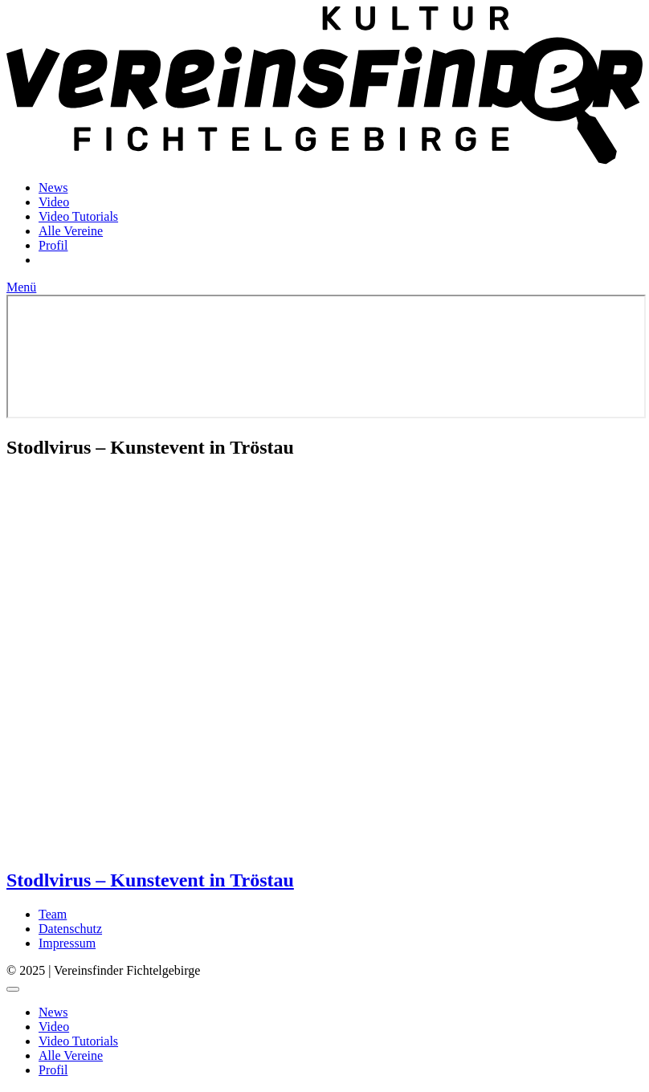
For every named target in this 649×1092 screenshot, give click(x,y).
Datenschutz (70, 928)
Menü (21, 287)
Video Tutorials (78, 216)
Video (54, 202)
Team (53, 914)
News (53, 187)
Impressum (67, 943)
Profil (53, 245)
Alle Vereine (71, 231)
